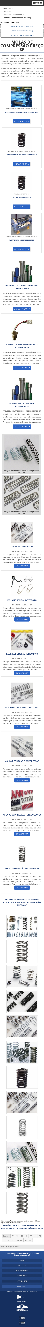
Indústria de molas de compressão (22, 26)
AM (26, 1240)
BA (8, 1240)
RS (40, 1236)
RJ (13, 1236)
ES (22, 1236)
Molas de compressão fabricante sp (22, 31)
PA (30, 1240)
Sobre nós (22, 1276)
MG (17, 1236)
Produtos (22, 1265)
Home (22, 1260)
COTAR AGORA (21, 121)
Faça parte (22, 1286)
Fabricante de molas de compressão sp (22, 35)
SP (26, 1236)
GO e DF (19, 1240)
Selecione (6, 1236)
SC (35, 1236)
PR (31, 1236)
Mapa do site (22, 1281)
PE (4, 1240)
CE (13, 1240)
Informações (22, 1270)
